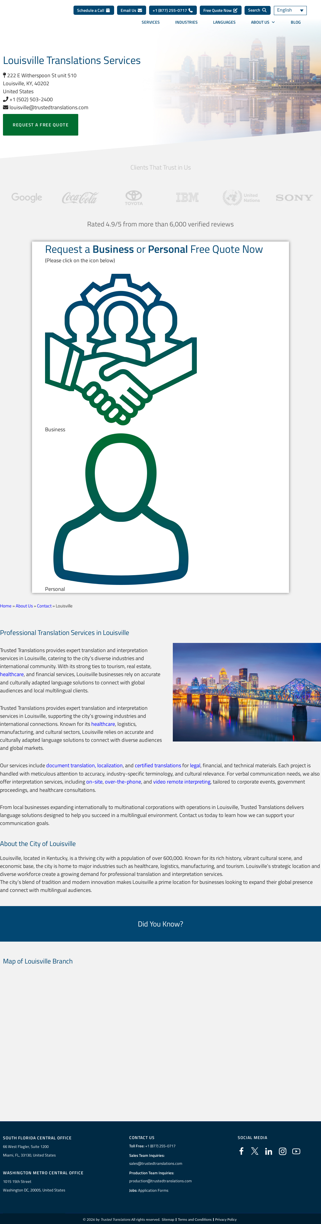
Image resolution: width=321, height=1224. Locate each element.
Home (6, 605)
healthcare (12, 674)
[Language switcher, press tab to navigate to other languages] (291, 14)
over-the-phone (123, 780)
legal (195, 764)
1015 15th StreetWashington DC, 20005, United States (34, 1184)
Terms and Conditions (195, 1217)
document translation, (71, 764)
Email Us (132, 14)
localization (110, 764)
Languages (224, 26)
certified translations (158, 764)
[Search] (258, 14)
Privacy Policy (226, 1217)
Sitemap (168, 1217)
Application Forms (153, 1189)
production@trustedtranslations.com (160, 1180)
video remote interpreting (181, 780)
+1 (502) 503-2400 (28, 99)
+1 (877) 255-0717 (173, 14)
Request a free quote (40, 124)
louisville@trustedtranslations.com (45, 107)
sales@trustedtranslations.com (155, 1162)
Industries (186, 26)
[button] (160, 353)
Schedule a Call (94, 14)
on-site (94, 780)
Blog (296, 26)
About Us (263, 26)
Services (151, 26)
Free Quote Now (220, 14)
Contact (44, 605)
